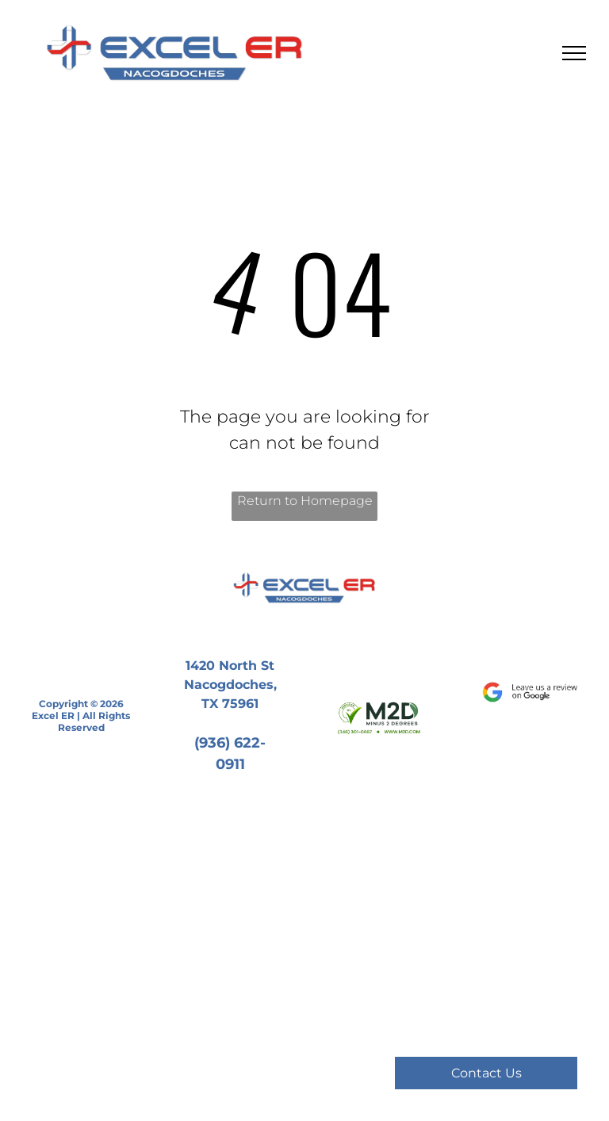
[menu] (574, 53)
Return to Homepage (305, 500)
